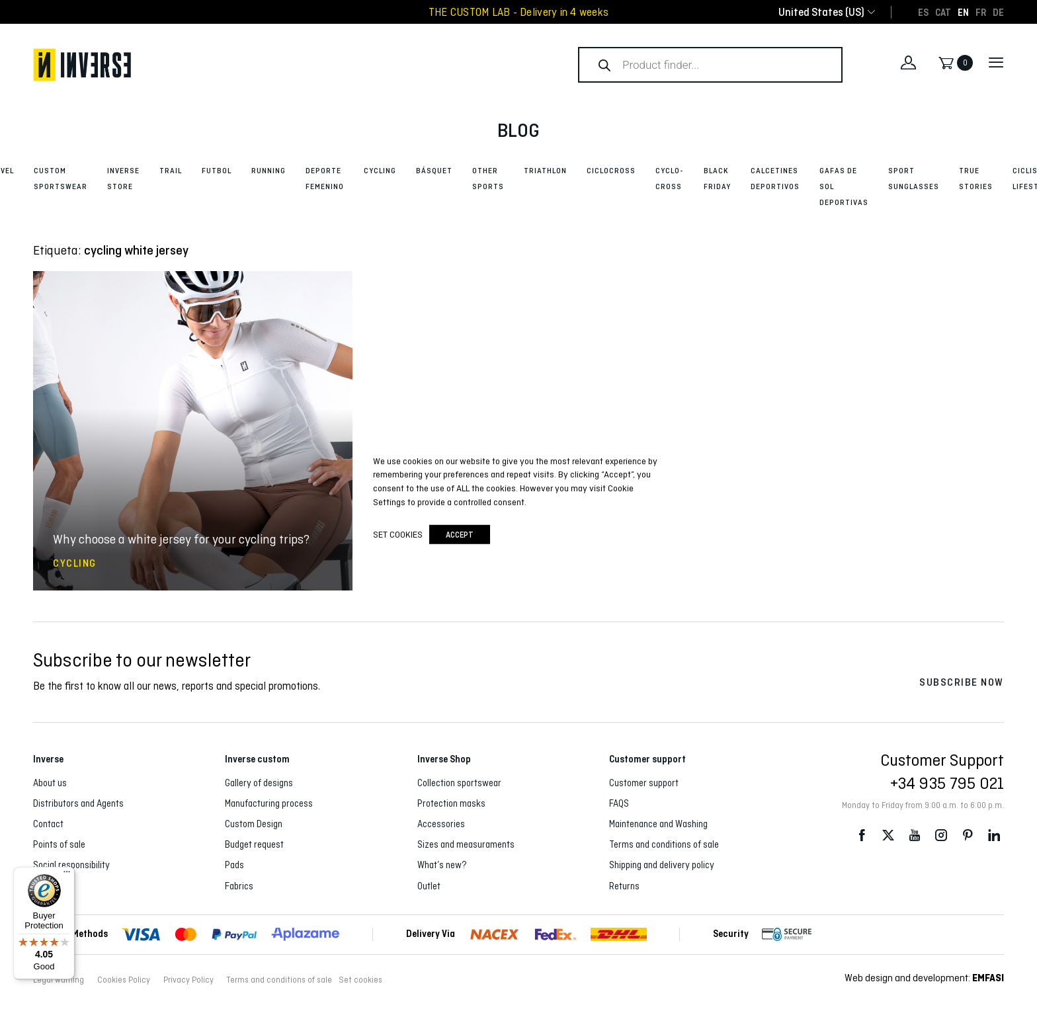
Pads (234, 865)
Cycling (380, 170)
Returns (624, 886)
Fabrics (239, 886)
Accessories (441, 824)
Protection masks (451, 803)
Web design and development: (924, 977)
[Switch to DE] (998, 12)
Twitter (888, 835)
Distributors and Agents (78, 803)
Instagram (941, 835)
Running (268, 170)
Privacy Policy (188, 980)
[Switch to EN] (963, 12)
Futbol (216, 170)
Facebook (862, 835)
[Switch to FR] (980, 12)
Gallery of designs (259, 783)
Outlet (428, 886)
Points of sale (59, 844)
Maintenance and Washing (658, 824)
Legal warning (58, 980)
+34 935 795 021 (947, 783)
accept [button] (460, 535)
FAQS (619, 803)
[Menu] (67, 875)
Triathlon (545, 170)
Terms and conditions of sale (664, 844)
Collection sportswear (459, 783)
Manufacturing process (269, 803)
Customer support (644, 783)
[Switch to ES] (923, 12)
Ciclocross (611, 170)
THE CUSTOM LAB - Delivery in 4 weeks (518, 12)
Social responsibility (71, 865)
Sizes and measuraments (466, 844)
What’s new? (442, 865)
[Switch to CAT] (943, 12)
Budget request (254, 844)
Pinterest (967, 835)
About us (50, 783)
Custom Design (253, 824)
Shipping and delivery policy (661, 865)
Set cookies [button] (360, 980)
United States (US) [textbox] (821, 12)
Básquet (434, 170)
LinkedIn (994, 835)
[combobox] (821, 12)
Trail (170, 170)
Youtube (915, 835)
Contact (48, 824)
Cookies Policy (123, 980)
